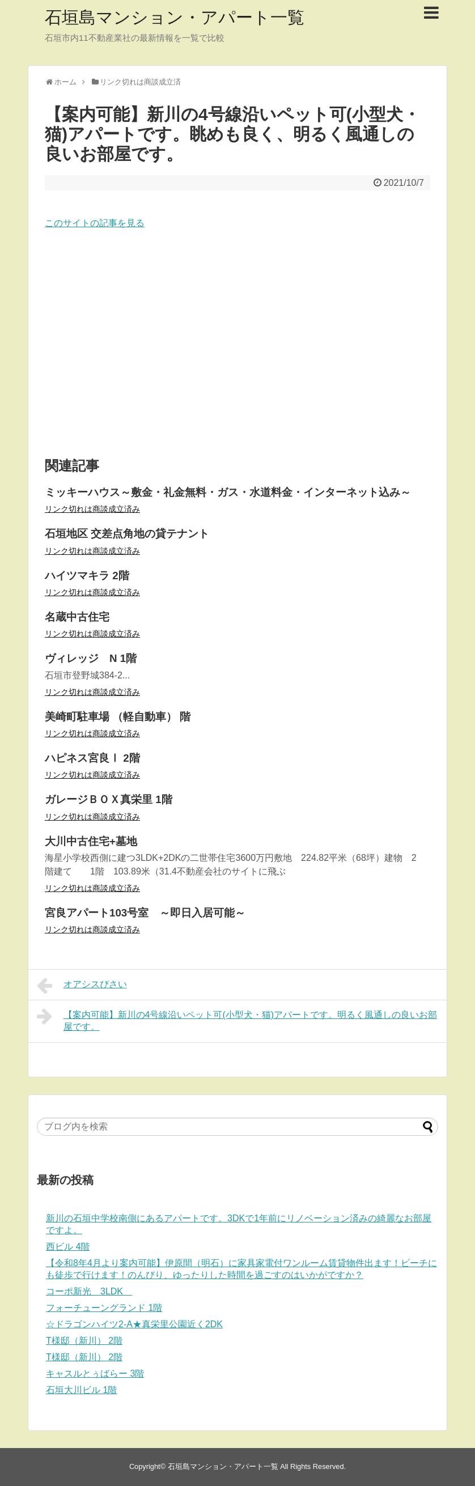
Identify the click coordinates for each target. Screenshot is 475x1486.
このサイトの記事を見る (95, 223)
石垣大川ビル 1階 (81, 1390)
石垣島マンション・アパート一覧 (174, 17)
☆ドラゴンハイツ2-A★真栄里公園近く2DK (134, 1324)
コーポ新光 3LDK (89, 1291)
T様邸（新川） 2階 (84, 1340)
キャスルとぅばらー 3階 (95, 1373)
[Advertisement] (237, 344)
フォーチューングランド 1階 (104, 1308)
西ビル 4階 (68, 1246)
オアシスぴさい (82, 985)
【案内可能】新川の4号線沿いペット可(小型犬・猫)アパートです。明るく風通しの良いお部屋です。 (237, 1019)
